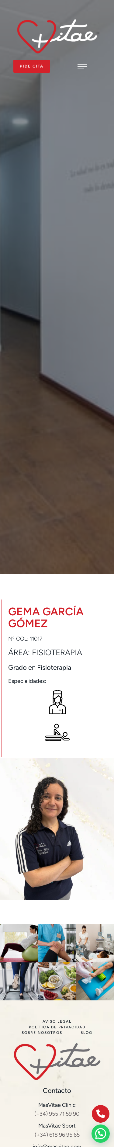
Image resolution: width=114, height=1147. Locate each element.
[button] (31, 66)
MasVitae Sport (57, 1125)
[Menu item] (57, 1021)
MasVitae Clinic (57, 1105)
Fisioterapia (57, 652)
